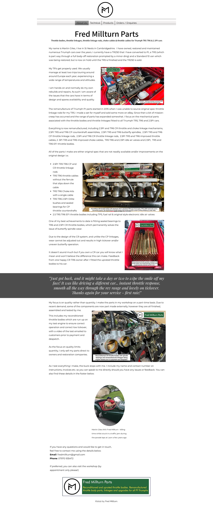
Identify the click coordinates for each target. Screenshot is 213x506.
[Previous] (8, 285)
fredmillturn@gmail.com (71, 454)
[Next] (204, 285)
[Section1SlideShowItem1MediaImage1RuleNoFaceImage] (106, 290)
